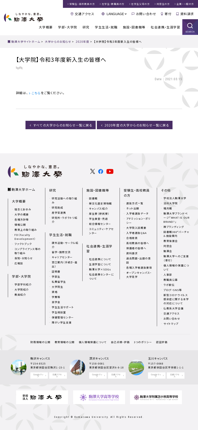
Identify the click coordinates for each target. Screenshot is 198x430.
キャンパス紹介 (98, 208)
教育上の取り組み (26, 229)
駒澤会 (167, 251)
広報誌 (19, 263)
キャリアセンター (62, 257)
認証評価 (161, 342)
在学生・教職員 (113, 3)
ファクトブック (23, 243)
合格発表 (132, 238)
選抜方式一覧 (135, 203)
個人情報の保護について (176, 267)
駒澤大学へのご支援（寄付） (176, 258)
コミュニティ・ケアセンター (101, 231)
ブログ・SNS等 (172, 290)
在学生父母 (140, 3)
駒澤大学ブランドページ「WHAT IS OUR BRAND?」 (176, 218)
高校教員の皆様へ (137, 243)
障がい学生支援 (62, 322)
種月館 (167, 208)
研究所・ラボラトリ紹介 (64, 219)
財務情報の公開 (41, 342)
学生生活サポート (63, 306)
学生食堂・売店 (98, 218)
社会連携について (100, 259)
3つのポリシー (143, 342)
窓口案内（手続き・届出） (65, 264)
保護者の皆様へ (136, 248)
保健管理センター (63, 317)
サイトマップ (171, 323)
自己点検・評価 (120, 342)
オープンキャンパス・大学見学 (139, 274)
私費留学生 (59, 281)
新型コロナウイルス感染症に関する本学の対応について (176, 299)
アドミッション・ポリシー (138, 220)
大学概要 (46, 27)
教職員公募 (170, 280)
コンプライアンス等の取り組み (28, 251)
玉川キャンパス (158, 358)
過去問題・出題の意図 (138, 260)
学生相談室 (59, 312)
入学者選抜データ (137, 213)
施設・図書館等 (134, 27)
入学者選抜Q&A (136, 233)
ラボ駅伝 (168, 285)
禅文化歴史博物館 (100, 203)
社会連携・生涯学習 (165, 27)
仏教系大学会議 (173, 308)
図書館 (93, 198)
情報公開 (20, 224)
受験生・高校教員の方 (137, 192)
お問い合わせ (146, 13)
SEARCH (190, 32)
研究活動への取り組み (64, 200)
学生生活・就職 (106, 27)
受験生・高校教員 (82, 3)
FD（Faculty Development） (25, 237)
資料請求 (187, 13)
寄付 (168, 13)
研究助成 (57, 207)
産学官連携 (59, 212)
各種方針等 (22, 219)
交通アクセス (84, 13)
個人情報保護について (93, 342)
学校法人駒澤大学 (174, 198)
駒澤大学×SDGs (100, 269)
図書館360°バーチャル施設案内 (176, 234)
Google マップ (38, 375)
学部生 (56, 276)
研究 (86, 27)
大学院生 (57, 286)
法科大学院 (170, 203)
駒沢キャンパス (40, 358)
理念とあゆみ (23, 209)
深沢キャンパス (99, 358)
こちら (36, 93)
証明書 (56, 271)
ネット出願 (132, 208)
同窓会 (167, 246)
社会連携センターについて (101, 276)
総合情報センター (100, 223)
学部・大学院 (67, 27)
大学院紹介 (22, 289)
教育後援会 (170, 241)
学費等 (56, 296)
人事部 (167, 274)
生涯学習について (100, 264)
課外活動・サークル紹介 (65, 244)
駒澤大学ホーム (23, 189)
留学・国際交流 (61, 252)
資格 (54, 291)
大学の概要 (22, 214)
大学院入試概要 (136, 227)
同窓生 (163, 3)
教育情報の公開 (65, 342)
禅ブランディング (173, 226)
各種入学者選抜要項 (139, 267)
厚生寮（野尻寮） (99, 213)
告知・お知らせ (24, 258)
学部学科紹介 (23, 284)
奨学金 (56, 301)
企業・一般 (185, 3)
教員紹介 (20, 294)
